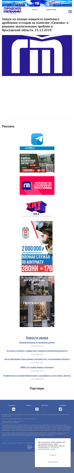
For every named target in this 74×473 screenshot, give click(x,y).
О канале (11, 405)
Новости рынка (37, 337)
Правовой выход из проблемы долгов (37, 342)
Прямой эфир (51, 10)
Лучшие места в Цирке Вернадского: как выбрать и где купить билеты (37, 375)
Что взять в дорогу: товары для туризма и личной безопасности (37, 350)
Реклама (63, 405)
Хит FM (35, 10)
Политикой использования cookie (48, 448)
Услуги (28, 405)
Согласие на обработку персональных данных (15, 440)
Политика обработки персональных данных (15, 438)
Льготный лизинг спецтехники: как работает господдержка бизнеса (37, 359)
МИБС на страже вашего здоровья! (37, 367)
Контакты (44, 405)
